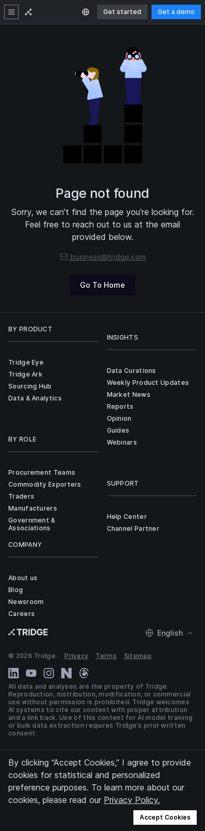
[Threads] (84, 673)
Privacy (76, 656)
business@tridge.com (102, 256)
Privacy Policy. (132, 800)
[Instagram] (49, 673)
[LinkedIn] (13, 673)
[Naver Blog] (66, 673)
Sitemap (138, 656)
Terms (106, 656)
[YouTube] (31, 673)
